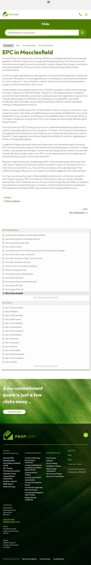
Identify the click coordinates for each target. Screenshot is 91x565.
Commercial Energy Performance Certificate (32, 460)
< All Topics (8, 46)
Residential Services (10, 453)
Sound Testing (51, 463)
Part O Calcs (51, 458)
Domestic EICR (8, 461)
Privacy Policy (45, 559)
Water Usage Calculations (51, 470)
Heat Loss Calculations (55, 476)
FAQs (70, 460)
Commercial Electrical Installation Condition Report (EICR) (33, 467)
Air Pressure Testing (54, 474)
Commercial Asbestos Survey (33, 483)
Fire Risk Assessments (11, 471)
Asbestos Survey (9, 474)
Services (6, 451)
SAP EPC (49, 461)
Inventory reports (10, 481)
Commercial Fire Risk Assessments (33, 478)
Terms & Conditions (29, 559)
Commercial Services (33, 453)
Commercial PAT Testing (31, 474)
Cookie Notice (58, 559)
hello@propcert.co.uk (11, 522)
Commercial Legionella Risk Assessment (34, 488)
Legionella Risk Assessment (9, 477)
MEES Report (8, 484)
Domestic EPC (8, 458)
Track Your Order (74, 464)
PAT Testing (7, 468)
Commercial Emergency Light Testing (34, 493)
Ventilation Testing (53, 466)
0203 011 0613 (8, 519)
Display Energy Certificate (30, 498)
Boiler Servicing (9, 487)
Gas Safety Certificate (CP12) (11, 464)
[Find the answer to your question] (42, 32)
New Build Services (53, 453)
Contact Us (7, 505)
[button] (49, 2)
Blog (69, 455)
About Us (71, 451)
